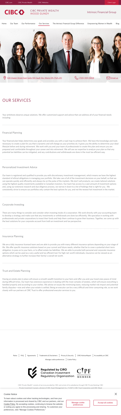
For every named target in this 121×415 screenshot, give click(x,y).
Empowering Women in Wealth (100, 23)
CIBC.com (8, 2)
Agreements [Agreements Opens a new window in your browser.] (31, 355)
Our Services (44, 23)
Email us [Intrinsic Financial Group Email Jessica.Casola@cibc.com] (114, 78)
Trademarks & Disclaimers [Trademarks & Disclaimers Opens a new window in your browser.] (48, 355)
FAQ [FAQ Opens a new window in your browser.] (22, 355)
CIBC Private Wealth (25, 2)
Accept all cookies (105, 403)
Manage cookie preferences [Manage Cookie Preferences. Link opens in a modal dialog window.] (54, 359)
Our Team (14, 23)
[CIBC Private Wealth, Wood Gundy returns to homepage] (45, 12)
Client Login (112, 2)
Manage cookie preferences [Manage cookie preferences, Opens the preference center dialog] (78, 404)
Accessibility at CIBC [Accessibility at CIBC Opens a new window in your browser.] (101, 355)
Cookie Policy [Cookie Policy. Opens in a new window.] (9, 404)
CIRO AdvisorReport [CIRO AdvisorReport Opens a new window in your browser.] (84, 355)
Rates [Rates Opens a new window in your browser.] (15, 355)
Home (4, 23)
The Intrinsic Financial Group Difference (68, 23)
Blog (117, 23)
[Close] (115, 394)
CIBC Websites (43, 2)
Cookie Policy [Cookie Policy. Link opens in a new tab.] (71, 359)
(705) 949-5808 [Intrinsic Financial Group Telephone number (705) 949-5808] (86, 78)
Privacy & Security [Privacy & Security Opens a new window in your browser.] (67, 355)
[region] (60, 402)
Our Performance (28, 23)
